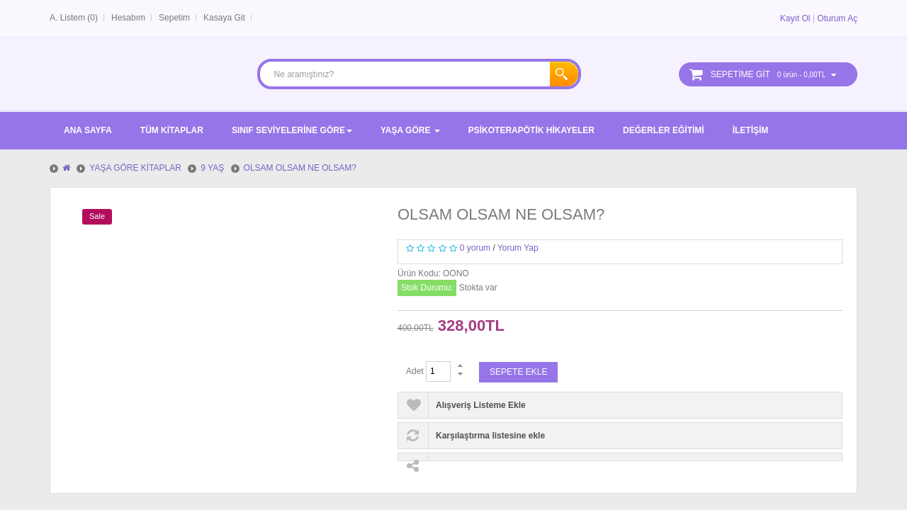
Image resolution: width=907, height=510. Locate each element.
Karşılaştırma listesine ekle (490, 436)
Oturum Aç (837, 18)
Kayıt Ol (795, 18)
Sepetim (174, 17)
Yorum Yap (518, 248)
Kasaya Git (224, 17)
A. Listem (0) (74, 17)
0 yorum (475, 248)
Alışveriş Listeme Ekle (481, 405)
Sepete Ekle (518, 372)
